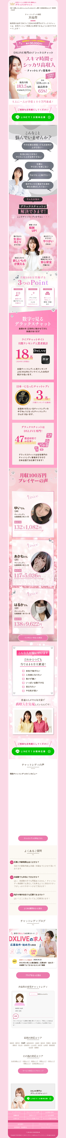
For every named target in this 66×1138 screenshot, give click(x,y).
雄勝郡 (36, 1047)
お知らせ (16, 1118)
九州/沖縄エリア (16, 1061)
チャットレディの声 (33, 1112)
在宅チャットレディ (43, 994)
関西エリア (43, 1061)
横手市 (17, 1043)
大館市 (37, 1043)
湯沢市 (54, 1043)
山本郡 (46, 1045)
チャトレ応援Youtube (49, 1118)
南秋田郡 (52, 1045)
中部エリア (51, 1061)
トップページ (16, 1112)
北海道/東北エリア (38, 1063)
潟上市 (20, 1045)
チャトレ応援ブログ (33, 1118)
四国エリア (34, 1061)
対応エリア (32, 1115)
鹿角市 (15, 1045)
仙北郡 (31, 1047)
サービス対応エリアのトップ (33, 1071)
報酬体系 (16, 1115)
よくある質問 (49, 1115)
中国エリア (26, 1061)
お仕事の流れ (49, 1112)
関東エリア (27, 1063)
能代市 (43, 1043)
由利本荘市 (30, 1043)
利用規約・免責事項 (20, 1127)
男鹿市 (48, 1043)
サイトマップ (45, 1127)
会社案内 (20, 1124)
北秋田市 (26, 1045)
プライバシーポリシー (46, 1124)
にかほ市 (34, 1045)
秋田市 (12, 1043)
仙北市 (40, 1045)
